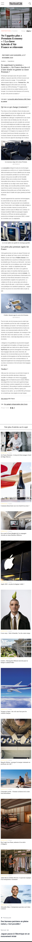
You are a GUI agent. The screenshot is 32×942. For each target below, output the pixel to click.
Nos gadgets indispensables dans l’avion (15, 404)
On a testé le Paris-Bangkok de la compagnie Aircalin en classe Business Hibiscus (13, 534)
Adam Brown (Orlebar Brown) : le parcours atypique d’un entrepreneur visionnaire (16, 878)
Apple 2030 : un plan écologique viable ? (12, 584)
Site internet (4, 398)
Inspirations (9, 31)
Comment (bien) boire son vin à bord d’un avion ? (15, 506)
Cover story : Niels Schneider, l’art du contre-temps (15, 633)
